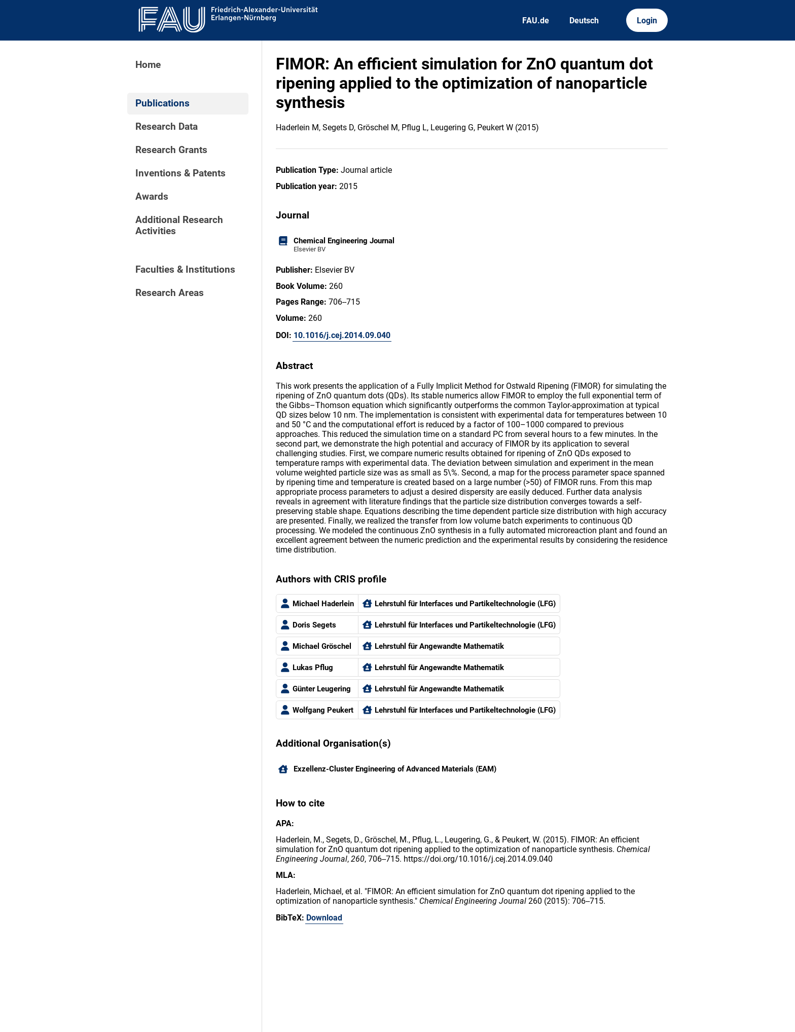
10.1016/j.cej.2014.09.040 (342, 335)
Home (148, 64)
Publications (162, 103)
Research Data (166, 126)
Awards (151, 196)
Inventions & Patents (180, 173)
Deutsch (584, 20)
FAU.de (535, 20)
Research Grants (171, 150)
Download (324, 918)
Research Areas (169, 293)
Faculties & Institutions (185, 269)
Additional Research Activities (179, 225)
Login (647, 20)
